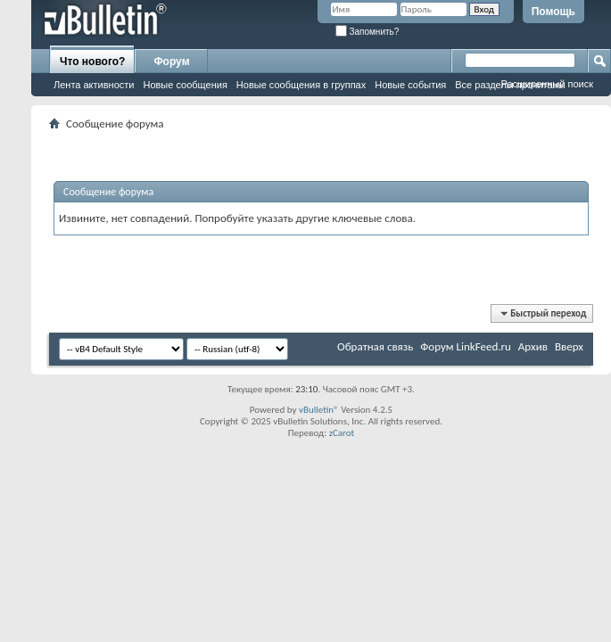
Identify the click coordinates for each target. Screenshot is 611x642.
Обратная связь (375, 346)
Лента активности (94, 84)
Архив (533, 346)
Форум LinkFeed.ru (465, 346)
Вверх (569, 346)
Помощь (553, 11)
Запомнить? (367, 32)
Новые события (410, 84)
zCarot (342, 433)
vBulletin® (319, 410)
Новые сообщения (185, 84)
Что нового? (92, 61)
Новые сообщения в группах (301, 84)
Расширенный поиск (546, 83)
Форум (171, 61)
